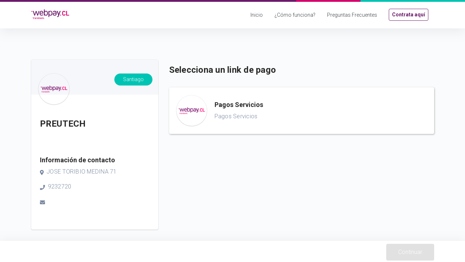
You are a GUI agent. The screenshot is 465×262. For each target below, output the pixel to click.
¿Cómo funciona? (294, 15)
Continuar (410, 252)
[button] (301, 111)
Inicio (256, 15)
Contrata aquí (408, 14)
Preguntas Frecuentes (352, 15)
